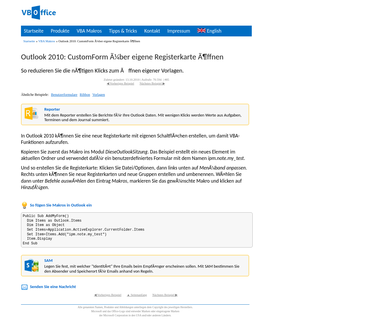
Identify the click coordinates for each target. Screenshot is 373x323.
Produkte (60, 31)
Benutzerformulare (64, 95)
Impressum (178, 31)
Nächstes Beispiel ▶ (152, 83)
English (209, 31)
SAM (48, 260)
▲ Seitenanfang (137, 294)
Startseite (33, 31)
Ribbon (85, 95)
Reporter (52, 109)
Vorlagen (98, 95)
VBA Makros (89, 31)
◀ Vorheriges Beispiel (120, 83)
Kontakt (152, 31)
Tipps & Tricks (123, 31)
